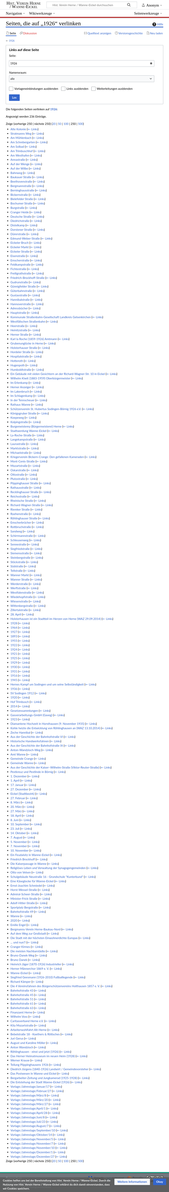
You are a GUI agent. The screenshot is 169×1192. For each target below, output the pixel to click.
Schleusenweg (20, 540)
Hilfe (157, 24)
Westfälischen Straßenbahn (28, 321)
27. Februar (18, 798)
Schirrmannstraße (22, 535)
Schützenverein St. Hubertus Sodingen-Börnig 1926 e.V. (46, 409)
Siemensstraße (20, 553)
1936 (14, 688)
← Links (33, 129)
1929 (14, 662)
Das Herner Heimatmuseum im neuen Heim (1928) (43, 1056)
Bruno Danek (19, 959)
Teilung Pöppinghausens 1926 (30, 1064)
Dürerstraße (18, 234)
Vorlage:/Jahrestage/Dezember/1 (32, 1152)
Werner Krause (20, 1060)
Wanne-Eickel (19, 973)
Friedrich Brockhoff (23, 859)
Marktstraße (18, 448)
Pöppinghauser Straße (24, 483)
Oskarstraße (18, 470)
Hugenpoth (18, 365)
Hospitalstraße (20, 356)
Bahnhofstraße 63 (22, 1008)
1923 (14, 719)
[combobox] (81, 63)
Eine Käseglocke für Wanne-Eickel (32, 881)
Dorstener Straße (21, 229)
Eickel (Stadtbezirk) (23, 793)
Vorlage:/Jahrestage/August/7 (30, 1126)
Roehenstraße (19, 514)
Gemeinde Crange (22, 758)
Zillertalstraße (19, 610)
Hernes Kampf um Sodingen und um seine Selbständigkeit (47, 684)
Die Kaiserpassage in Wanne (28, 863)
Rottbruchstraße (21, 527)
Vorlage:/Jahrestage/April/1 (28, 1108)
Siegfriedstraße (20, 548)
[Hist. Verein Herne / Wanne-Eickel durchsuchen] (92, 5)
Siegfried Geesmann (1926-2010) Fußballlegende (42, 977)
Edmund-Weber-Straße (25, 238)
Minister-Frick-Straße (24, 898)
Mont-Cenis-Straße (23, 461)
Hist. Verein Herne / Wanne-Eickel (23, 5)
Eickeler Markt (20, 247)
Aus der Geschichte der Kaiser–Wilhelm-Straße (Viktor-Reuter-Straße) (55, 767)
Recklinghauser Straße (25, 492)
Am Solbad (17, 146)
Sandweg (16, 531)
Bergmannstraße (21, 186)
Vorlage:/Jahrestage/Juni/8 (28, 1117)
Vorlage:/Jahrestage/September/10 (33, 1130)
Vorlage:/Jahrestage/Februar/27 (31, 1091)
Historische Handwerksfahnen (30, 741)
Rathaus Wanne (20, 404)
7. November (19, 846)
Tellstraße (17, 570)
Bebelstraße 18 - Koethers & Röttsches (35, 1034)
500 (80, 123)
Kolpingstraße (19, 422)
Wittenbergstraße (22, 605)
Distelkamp (18, 225)
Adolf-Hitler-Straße (23, 903)
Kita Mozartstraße (22, 1025)
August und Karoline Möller (28, 1043)
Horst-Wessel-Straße (24, 889)
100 (65, 123)
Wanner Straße (20, 579)
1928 (14, 623)
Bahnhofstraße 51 (22, 999)
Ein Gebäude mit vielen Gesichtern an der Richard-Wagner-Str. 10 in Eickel (58, 374)
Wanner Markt (20, 575)
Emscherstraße (20, 260)
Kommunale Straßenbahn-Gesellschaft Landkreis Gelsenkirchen (51, 317)
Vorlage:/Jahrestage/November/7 (32, 1143)
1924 (14, 649)
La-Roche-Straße (21, 435)
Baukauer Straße (21, 177)
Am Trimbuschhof (22, 151)
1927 (14, 631)
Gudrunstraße (19, 282)
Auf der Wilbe (19, 168)
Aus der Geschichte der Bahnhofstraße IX (37, 745)
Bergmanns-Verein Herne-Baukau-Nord (36, 929)
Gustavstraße (19, 295)
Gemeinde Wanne (22, 763)
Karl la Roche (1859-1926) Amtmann (34, 339)
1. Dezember (19, 776)
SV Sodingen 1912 (22, 693)
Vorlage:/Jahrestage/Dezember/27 (32, 1156)
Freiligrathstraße (21, 273)
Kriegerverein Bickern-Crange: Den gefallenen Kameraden (47, 457)
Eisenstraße (18, 256)
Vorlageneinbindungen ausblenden (36, 88)
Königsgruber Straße (23, 413)
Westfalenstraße (21, 592)
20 (54, 123)
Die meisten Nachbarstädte (28, 951)
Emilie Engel (18, 925)
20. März (16, 806)
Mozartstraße (19, 465)
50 (59, 123)
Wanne (15, 916)
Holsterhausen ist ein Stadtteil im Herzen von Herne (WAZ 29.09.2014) (56, 618)
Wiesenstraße (19, 601)
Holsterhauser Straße (24, 347)
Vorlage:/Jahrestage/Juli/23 (28, 1121)
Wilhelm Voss (19, 1016)
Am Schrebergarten (23, 142)
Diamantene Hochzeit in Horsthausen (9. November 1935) (47, 723)
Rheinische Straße (22, 500)
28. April (16, 614)
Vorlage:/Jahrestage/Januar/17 (30, 1086)
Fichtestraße (18, 269)
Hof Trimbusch (20, 702)
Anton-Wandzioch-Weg (26, 750)
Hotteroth (17, 360)
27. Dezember (19, 789)
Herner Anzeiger (21, 387)
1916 (14, 675)
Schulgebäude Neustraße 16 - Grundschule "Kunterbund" (47, 876)
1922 (14, 645)
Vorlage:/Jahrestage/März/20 (29, 1099)
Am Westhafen (20, 155)
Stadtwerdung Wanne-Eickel (28, 430)
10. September (20, 824)
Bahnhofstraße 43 (22, 990)
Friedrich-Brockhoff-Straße (28, 277)
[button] (132, 1182)
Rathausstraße (20, 487)
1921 (14, 653)
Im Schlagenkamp (22, 395)
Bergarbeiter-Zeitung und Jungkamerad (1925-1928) (44, 1078)
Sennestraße (18, 544)
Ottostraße (17, 474)
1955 (14, 640)
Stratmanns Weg (21, 133)
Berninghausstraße (22, 190)
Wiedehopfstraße (22, 597)
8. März (15, 802)
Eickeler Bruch (20, 242)
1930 (14, 667)
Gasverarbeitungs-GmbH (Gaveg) (31, 715)
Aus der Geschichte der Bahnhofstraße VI (37, 736)
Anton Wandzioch (22, 1047)
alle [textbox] (12, 78)
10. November (20, 850)
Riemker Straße (20, 509)
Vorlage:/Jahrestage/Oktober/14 (31, 1134)
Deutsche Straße (21, 216)
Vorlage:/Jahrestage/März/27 (29, 1104)
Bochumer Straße (21, 203)
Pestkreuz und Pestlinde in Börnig (32, 772)
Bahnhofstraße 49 (22, 911)
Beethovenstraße (21, 181)
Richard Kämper (21, 981)
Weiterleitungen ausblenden (114, 88)
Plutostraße (18, 478)
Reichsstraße (19, 496)
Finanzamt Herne (21, 1012)
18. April (16, 815)
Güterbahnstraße (21, 290)
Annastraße (18, 159)
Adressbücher (19, 308)
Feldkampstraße (21, 264)
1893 (14, 636)
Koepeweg (17, 417)
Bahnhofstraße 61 (22, 1003)
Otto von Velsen (21, 872)
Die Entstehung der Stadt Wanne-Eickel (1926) (40, 1082)
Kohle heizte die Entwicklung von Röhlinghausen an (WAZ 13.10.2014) (55, 728)
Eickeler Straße (20, 251)
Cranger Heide (20, 212)
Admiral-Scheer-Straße (25, 894)
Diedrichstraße (20, 220)
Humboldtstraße (21, 369)
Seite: (12, 55)
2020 (14, 920)
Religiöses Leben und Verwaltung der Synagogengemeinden (48, 868)
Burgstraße (17, 207)
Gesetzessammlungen (24, 710)
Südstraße (17, 566)
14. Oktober (18, 833)
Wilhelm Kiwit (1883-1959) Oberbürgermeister (40, 378)
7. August (17, 837)
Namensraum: (18, 72)
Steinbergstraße (21, 557)
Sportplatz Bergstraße (24, 907)
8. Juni (15, 820)
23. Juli (15, 828)
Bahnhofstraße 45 (22, 995)
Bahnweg (16, 173)
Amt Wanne (18, 754)
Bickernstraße (19, 194)
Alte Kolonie (18, 129)
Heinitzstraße (19, 330)
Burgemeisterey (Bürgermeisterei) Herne (36, 426)
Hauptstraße (18, 312)
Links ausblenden (77, 88)
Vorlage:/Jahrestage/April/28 (29, 1113)
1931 (14, 671)
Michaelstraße (19, 452)
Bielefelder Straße (22, 199)
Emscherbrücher (21, 522)
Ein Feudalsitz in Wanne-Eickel (30, 855)
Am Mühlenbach (21, 137)
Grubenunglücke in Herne (27, 343)
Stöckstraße (18, 562)
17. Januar (17, 785)
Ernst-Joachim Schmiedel (26, 885)
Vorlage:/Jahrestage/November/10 (33, 1147)
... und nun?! (18, 942)
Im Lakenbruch (20, 391)
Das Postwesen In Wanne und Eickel (34, 1073)
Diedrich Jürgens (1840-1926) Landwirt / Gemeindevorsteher (50, 1069)
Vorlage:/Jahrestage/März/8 (28, 1095)
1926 (12, 40)
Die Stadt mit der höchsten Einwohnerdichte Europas (44, 938)
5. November (19, 842)
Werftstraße (18, 588)
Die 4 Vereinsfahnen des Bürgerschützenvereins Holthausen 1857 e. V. (55, 986)
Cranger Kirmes (20, 946)
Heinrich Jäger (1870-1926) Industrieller (36, 964)
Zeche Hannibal (20, 732)
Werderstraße (19, 584)
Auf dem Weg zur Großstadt (28, 933)
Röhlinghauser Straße (24, 518)
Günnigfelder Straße (23, 286)
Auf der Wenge (20, 164)
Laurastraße (18, 444)
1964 (14, 627)
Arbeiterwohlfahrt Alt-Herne (29, 1029)
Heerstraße (18, 326)
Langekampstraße (22, 439)
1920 (14, 697)
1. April (15, 780)
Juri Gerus (17, 1038)
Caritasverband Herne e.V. (27, 1021)
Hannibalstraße (20, 299)
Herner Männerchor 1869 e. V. (30, 968)
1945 (14, 680)
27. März (16, 811)
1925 (14, 658)
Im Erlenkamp (19, 382)
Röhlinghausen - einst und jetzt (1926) (35, 1051)
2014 (14, 706)
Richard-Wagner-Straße (25, 505)
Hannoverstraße (21, 304)
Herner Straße (19, 334)
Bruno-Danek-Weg (22, 955)
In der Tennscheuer (23, 400)
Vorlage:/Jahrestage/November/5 (32, 1139)
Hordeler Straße (21, 352)
